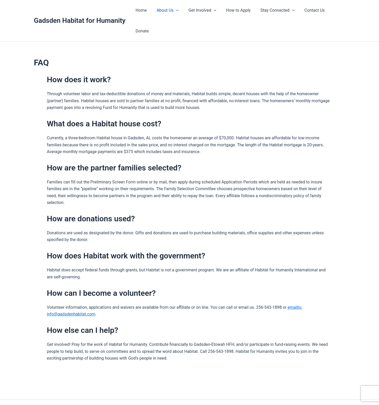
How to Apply (236, 10)
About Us (168, 10)
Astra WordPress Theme (247, 391)
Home (143, 10)
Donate (334, 10)
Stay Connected (274, 10)
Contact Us (309, 10)
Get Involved (202, 10)
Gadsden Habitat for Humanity (80, 10)
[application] (177, 10)
